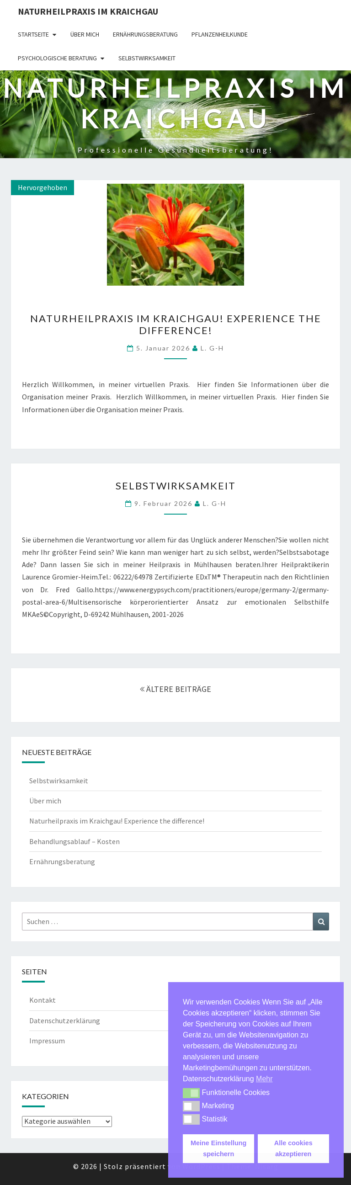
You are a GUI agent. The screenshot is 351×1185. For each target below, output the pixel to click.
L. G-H (212, 348)
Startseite (33, 34)
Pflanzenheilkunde (219, 34)
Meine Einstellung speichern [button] (218, 1148)
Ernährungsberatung (145, 34)
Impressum (47, 1040)
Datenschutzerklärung (64, 1020)
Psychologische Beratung (57, 58)
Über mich (84, 34)
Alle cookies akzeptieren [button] (293, 1148)
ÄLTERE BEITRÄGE (175, 689)
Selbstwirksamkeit (147, 58)
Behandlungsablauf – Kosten (74, 841)
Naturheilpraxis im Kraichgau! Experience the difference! (175, 324)
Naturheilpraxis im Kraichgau (88, 11)
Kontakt (42, 999)
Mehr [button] (264, 1079)
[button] (191, 1093)
